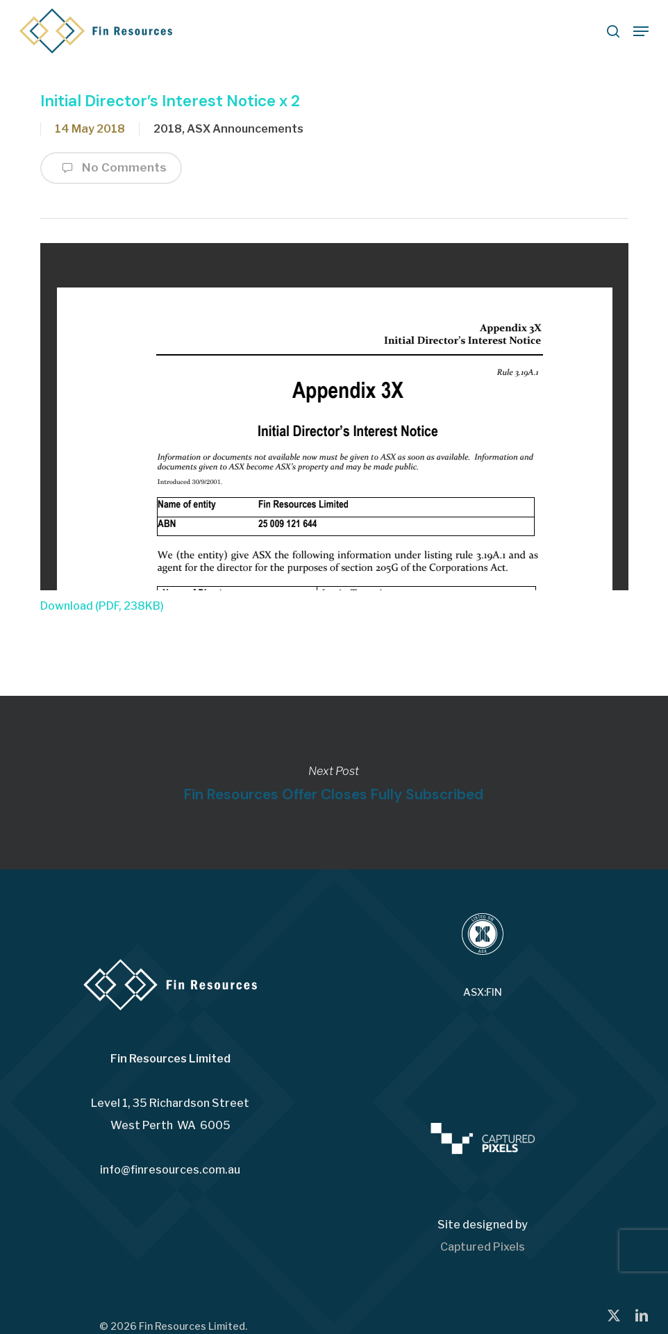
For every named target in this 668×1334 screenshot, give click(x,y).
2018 (167, 128)
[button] (641, 31)
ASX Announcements (245, 128)
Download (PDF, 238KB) (102, 605)
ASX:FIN (482, 992)
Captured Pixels (482, 1246)
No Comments (111, 168)
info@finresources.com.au (170, 1169)
